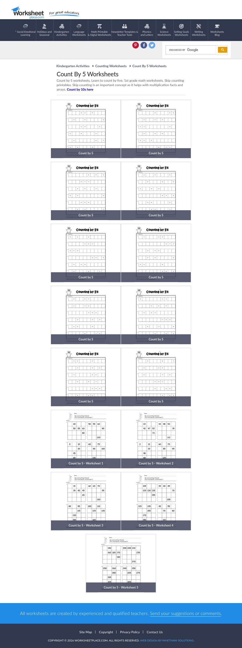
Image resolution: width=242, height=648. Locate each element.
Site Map (85, 632)
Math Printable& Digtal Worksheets (99, 30)
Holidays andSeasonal (44, 30)
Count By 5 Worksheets (147, 66)
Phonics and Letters (147, 30)
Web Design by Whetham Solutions (166, 640)
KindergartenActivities (61, 30)
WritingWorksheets (199, 30)
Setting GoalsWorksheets (181, 30)
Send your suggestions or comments (185, 613)
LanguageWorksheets (79, 30)
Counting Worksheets (108, 66)
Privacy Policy (130, 632)
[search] (190, 50)
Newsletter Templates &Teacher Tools (124, 30)
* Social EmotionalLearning (25, 30)
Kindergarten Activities (72, 66)
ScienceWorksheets (164, 30)
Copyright (106, 632)
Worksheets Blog (217, 30)
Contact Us (155, 632)
